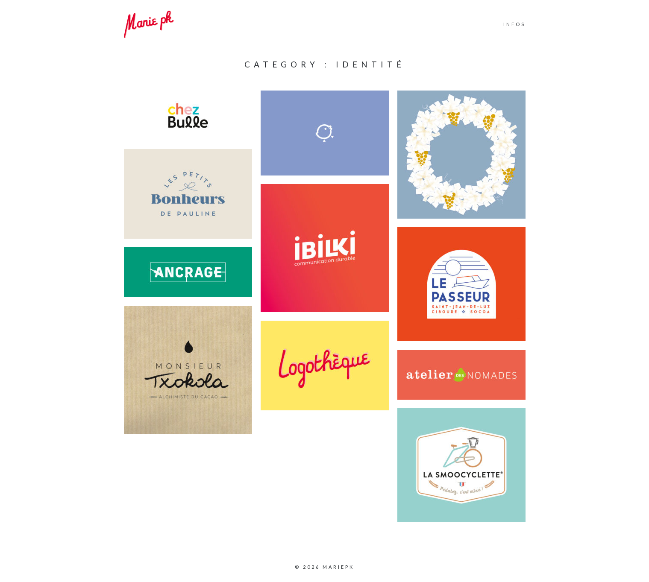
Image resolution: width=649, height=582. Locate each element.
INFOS (514, 24)
